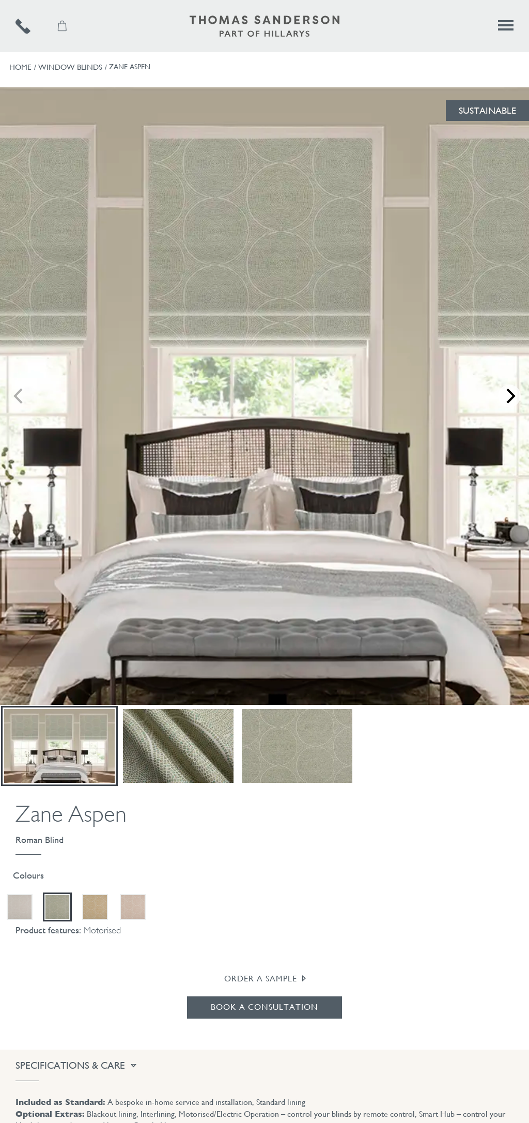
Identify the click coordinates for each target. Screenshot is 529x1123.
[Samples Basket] (63, 26)
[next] (513, 395)
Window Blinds (70, 67)
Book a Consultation (264, 1007)
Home (20, 67)
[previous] (15, 395)
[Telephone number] (34, 26)
